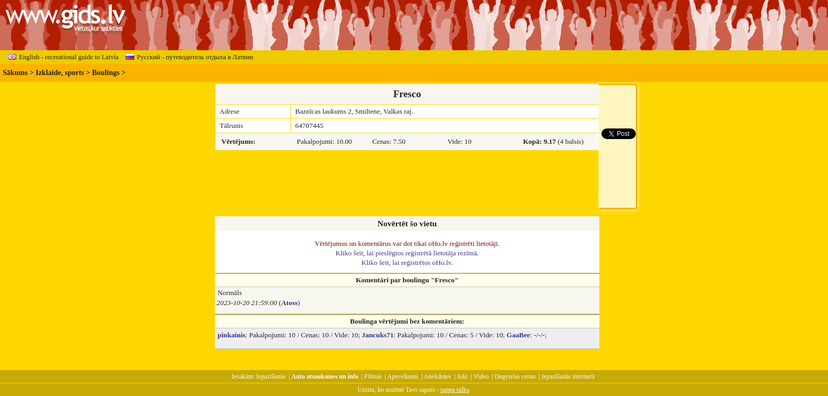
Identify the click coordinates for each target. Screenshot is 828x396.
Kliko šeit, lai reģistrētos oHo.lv (406, 262)
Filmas (373, 376)
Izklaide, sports (59, 73)
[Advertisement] (407, 184)
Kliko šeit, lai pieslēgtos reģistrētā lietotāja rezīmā (406, 253)
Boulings (105, 73)
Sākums (15, 73)
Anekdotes (437, 376)
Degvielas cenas (515, 376)
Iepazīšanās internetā (568, 376)
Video (481, 376)
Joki (462, 376)
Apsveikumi (402, 376)
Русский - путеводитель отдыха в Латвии (189, 57)
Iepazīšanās (270, 376)
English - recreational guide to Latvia (63, 57)
